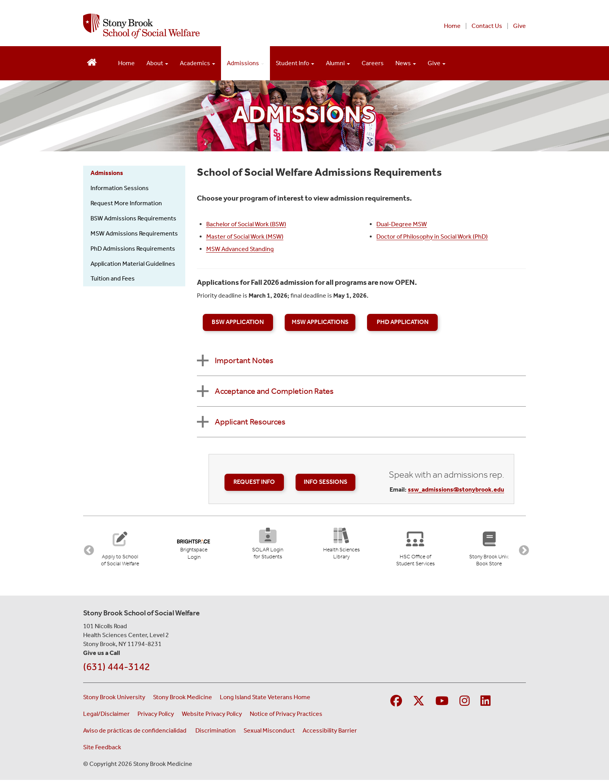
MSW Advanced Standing (240, 249)
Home (452, 25)
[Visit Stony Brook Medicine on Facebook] (396, 703)
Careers (373, 63)
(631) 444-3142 (116, 669)
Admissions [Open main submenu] (245, 63)
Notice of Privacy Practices (286, 716)
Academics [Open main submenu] (197, 63)
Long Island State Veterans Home (265, 699)
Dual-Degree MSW (401, 224)
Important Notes (244, 360)
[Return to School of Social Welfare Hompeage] (92, 61)
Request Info (254, 481)
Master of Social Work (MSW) (245, 236)
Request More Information (126, 203)
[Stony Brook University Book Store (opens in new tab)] (489, 549)
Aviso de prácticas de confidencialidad (135, 732)
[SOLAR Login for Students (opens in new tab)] (267, 546)
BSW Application (238, 322)
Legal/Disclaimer (106, 716)
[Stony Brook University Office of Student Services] (415, 549)
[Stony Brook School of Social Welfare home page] (210, 26)
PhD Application (402, 322)
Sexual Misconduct (269, 732)
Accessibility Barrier (330, 732)
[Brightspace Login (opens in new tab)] (193, 546)
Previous (87, 550)
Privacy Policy (155, 716)
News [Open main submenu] (405, 63)
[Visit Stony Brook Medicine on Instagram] (464, 703)
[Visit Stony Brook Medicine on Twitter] (418, 703)
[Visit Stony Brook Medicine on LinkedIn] (485, 703)
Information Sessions (119, 188)
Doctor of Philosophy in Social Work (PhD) (432, 236)
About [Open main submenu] (157, 63)
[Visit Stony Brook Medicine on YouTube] (442, 703)
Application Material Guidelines (132, 263)
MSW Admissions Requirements (134, 233)
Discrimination (215, 732)
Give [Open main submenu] (436, 63)
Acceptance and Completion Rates (274, 391)
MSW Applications (320, 322)
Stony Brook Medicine (182, 699)
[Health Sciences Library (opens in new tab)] (341, 546)
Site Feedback (102, 749)
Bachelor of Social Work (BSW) (246, 224)
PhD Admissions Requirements (132, 248)
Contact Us (487, 25)
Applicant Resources (250, 421)
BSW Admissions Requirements (133, 218)
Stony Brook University (114, 699)
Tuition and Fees (112, 278)
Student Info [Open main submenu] (295, 63)
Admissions (106, 173)
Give (519, 25)
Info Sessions (325, 481)
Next (522, 550)
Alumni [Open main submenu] (338, 63)
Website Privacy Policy (212, 716)
